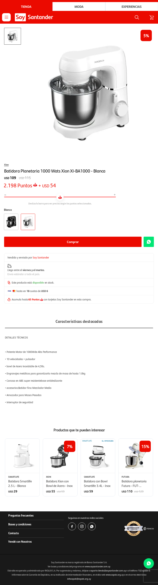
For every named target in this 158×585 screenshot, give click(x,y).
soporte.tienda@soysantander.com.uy (108, 570)
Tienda (26, 6)
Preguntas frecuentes (21, 515)
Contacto (13, 533)
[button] (151, 467)
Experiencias (132, 6)
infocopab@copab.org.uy (79, 578)
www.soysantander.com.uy (97, 566)
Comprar (73, 241)
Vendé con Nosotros (20, 541)
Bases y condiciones (19, 524)
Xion (6, 164)
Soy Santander (41, 257)
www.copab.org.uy (115, 574)
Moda (79, 6)
